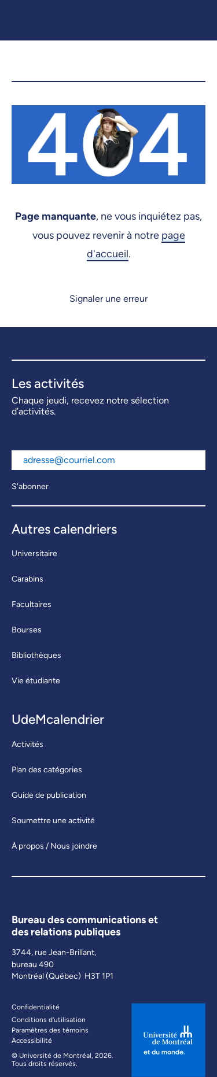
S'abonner (30, 486)
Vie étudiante (36, 681)
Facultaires (32, 604)
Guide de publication (49, 795)
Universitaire (34, 553)
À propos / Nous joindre (54, 846)
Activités (27, 744)
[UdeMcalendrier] (72, 60)
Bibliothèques (36, 655)
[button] (191, 60)
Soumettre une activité (53, 821)
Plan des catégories (47, 770)
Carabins (27, 579)
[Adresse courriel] (108, 460)
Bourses (27, 630)
